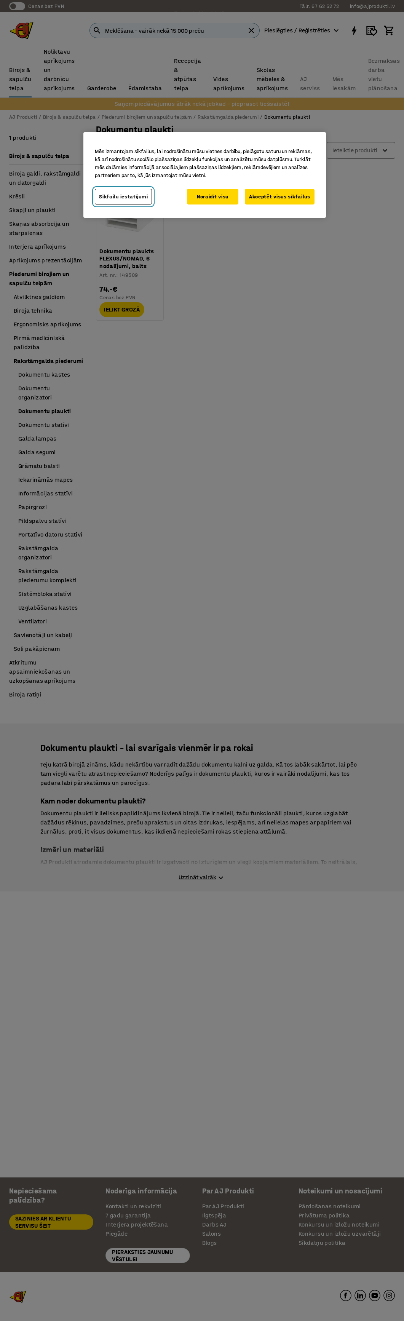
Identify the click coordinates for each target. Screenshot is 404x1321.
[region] (204, 175)
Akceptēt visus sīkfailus (279, 196)
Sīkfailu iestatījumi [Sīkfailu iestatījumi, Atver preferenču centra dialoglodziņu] (123, 196)
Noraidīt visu (212, 196)
